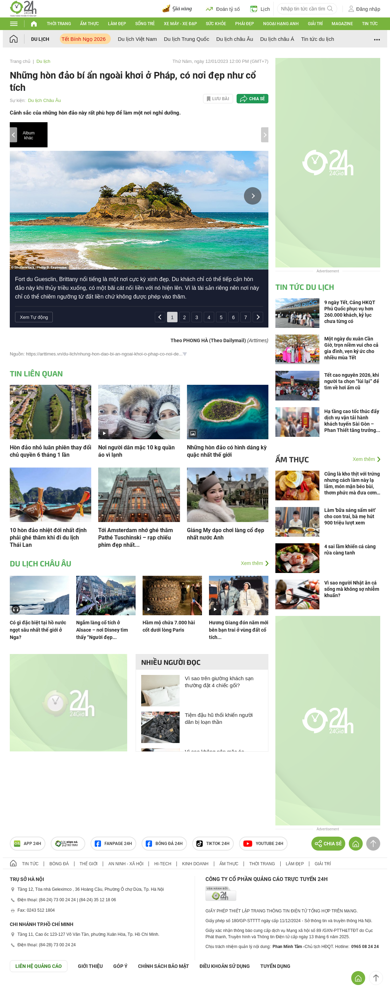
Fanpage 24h (113, 843)
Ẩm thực (89, 23)
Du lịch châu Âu (234, 39)
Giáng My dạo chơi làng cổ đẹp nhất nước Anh (225, 534)
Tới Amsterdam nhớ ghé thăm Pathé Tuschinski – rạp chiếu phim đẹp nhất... (135, 537)
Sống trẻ (145, 23)
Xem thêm (252, 563)
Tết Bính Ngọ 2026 (84, 39)
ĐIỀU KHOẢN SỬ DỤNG (225, 966)
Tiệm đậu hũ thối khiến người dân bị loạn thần (219, 718)
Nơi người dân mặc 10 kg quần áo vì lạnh (136, 451)
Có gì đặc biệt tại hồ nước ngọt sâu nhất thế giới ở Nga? (38, 630)
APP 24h (27, 843)
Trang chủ (20, 61)
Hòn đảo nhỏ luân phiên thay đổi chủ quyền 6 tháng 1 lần (50, 451)
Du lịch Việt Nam (137, 39)
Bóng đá (58, 863)
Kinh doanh (195, 863)
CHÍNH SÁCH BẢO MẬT (163, 966)
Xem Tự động (34, 317)
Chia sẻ (257, 98)
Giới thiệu (90, 966)
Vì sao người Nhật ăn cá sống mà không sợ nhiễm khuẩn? (351, 589)
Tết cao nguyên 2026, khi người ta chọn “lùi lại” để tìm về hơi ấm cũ (351, 381)
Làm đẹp (117, 23)
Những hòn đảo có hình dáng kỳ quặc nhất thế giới (227, 451)
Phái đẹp (244, 23)
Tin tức (370, 23)
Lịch (260, 8)
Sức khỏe (216, 23)
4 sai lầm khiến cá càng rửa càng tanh (350, 550)
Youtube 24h (263, 843)
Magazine (342, 23)
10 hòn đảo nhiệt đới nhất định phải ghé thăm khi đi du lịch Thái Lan (48, 537)
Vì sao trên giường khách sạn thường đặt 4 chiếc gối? (219, 681)
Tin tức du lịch (317, 39)
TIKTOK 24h (213, 843)
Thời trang (59, 23)
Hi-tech (162, 863)
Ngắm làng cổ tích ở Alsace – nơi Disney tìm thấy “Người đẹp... (102, 630)
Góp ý (120, 966)
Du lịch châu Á (277, 39)
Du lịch (40, 39)
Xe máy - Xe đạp (180, 23)
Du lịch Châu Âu (44, 100)
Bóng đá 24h (164, 843)
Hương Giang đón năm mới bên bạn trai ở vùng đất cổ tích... (238, 630)
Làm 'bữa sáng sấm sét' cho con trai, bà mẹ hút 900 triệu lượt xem (350, 516)
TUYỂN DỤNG (275, 966)
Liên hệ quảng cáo (38, 966)
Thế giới (89, 863)
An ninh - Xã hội (125, 863)
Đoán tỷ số (223, 8)
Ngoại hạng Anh (281, 23)
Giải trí (315, 23)
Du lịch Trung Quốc (186, 39)
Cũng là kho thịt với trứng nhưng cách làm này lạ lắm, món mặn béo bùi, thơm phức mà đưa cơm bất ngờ (352, 483)
